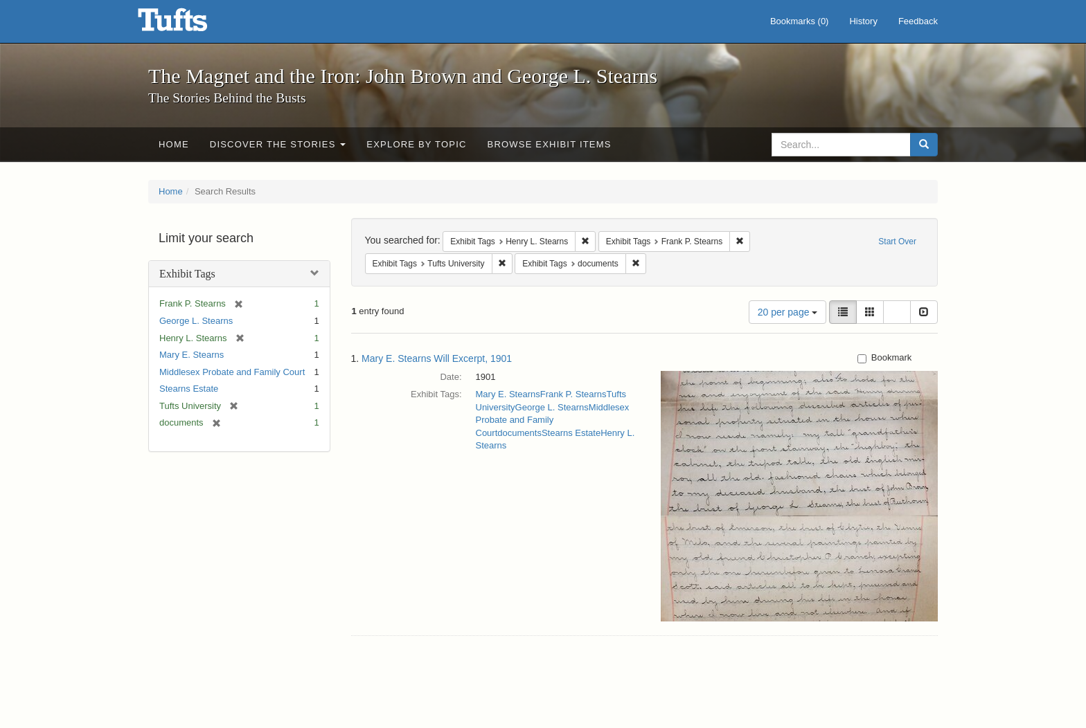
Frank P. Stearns (573, 394)
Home (174, 144)
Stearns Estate (188, 388)
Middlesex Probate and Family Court (232, 372)
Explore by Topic (416, 144)
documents (519, 433)
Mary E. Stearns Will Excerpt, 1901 (437, 358)
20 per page (788, 312)
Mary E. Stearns (191, 354)
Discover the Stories (278, 144)
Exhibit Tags (187, 274)
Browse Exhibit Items (550, 144)
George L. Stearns (196, 321)
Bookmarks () (799, 21)
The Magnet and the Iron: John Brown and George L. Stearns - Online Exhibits (190, 24)
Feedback (918, 21)
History (863, 21)
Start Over (897, 241)
